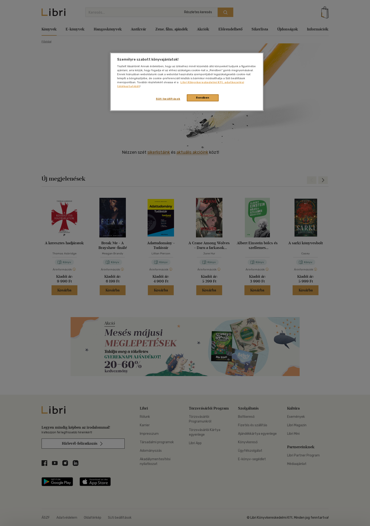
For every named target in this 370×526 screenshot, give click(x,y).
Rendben (202, 97)
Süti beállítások (168, 98)
